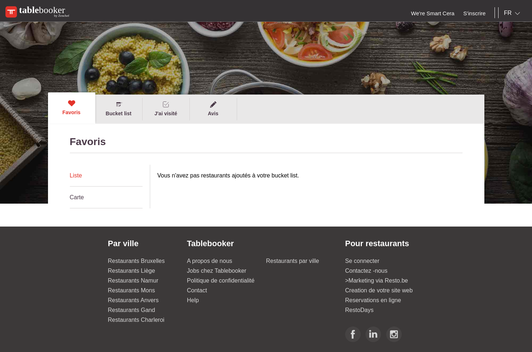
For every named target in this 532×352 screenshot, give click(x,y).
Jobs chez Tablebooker (216, 271)
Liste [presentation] (76, 175)
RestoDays (359, 310)
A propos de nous (209, 261)
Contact (197, 290)
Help (193, 300)
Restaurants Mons (131, 290)
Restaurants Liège (131, 271)
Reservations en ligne (373, 300)
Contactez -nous (366, 271)
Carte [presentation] (77, 197)
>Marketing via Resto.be (376, 280)
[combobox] (513, 13)
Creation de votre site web (379, 290)
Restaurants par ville (292, 261)
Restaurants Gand (131, 310)
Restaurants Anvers (133, 300)
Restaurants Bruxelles (136, 261)
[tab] (106, 176)
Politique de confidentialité (221, 280)
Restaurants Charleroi (136, 320)
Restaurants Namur (133, 280)
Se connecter (362, 261)
